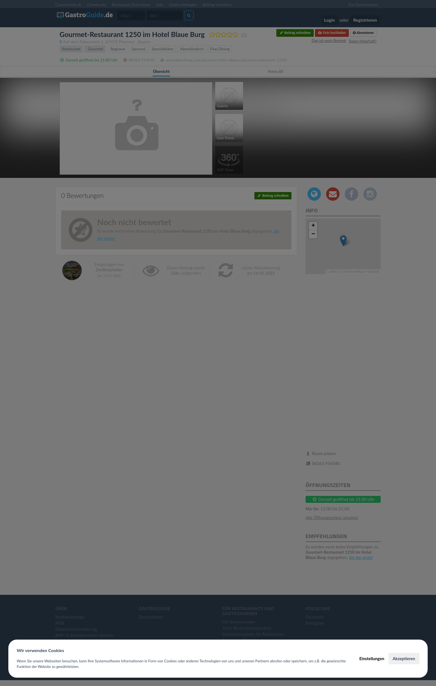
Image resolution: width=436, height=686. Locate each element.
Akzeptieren (404, 658)
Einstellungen (371, 658)
